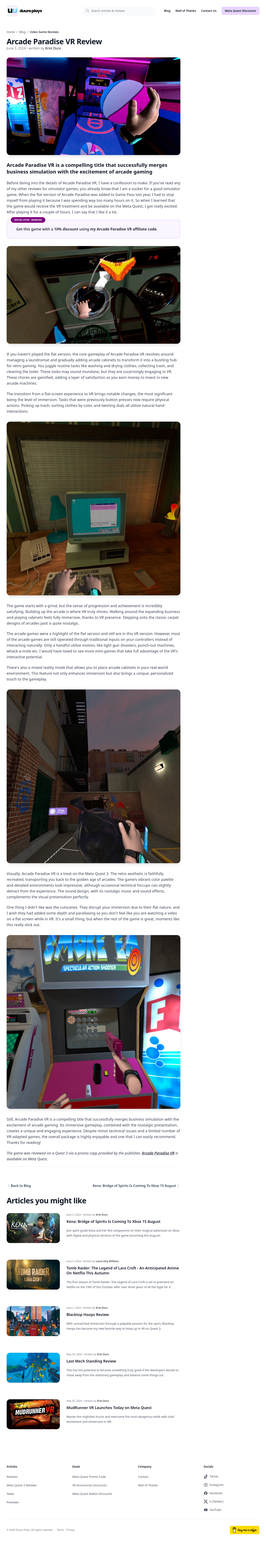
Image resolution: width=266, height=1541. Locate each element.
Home (11, 32)
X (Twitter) (213, 1502)
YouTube (212, 1510)
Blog (167, 11)
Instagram (214, 1485)
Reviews (12, 1477)
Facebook (213, 1493)
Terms (60, 1530)
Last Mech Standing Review (91, 1361)
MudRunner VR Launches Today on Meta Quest (109, 1407)
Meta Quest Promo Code (89, 1477)
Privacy (70, 1530)
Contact (143, 1477)
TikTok (211, 1477)
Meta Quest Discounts (240, 11)
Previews (13, 1502)
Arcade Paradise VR (158, 1153)
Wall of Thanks (185, 11)
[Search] (119, 11)
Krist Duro (102, 1215)
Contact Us (209, 11)
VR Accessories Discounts (89, 1485)
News (10, 1494)
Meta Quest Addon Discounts (92, 1494)
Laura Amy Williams (107, 1261)
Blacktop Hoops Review (87, 1314)
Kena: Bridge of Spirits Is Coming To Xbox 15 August (134, 1186)
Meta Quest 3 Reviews (22, 1485)
